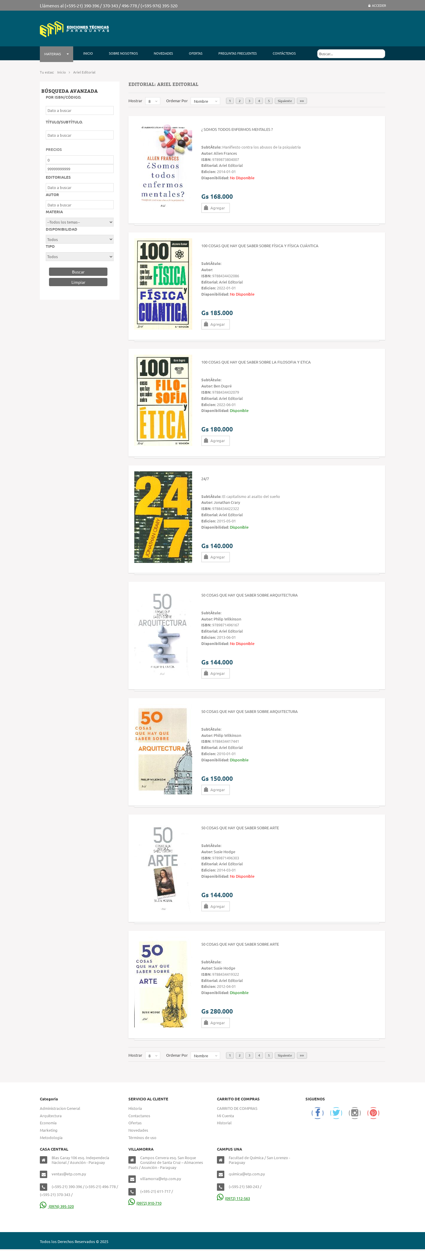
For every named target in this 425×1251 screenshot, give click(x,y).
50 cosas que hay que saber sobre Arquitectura (249, 594)
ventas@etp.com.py (69, 1173)
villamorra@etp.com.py (160, 1178)
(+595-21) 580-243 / (245, 1186)
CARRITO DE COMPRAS (237, 1108)
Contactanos (139, 1115)
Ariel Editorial (231, 165)
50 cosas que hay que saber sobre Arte (240, 827)
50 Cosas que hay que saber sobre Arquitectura (249, 711)
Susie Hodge (224, 851)
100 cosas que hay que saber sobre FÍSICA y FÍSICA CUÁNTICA (259, 245)
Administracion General (60, 1108)
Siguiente (285, 100)
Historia (135, 1108)
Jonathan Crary (227, 502)
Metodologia (51, 1137)
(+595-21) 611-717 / (156, 1191)
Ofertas (135, 1122)
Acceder (377, 5)
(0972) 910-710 (144, 1203)
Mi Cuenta (225, 1115)
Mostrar (135, 100)
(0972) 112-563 (233, 1198)
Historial (224, 1122)
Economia (48, 1122)
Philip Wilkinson (227, 618)
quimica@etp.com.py (247, 1173)
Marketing (49, 1130)
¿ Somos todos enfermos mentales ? (237, 129)
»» (302, 100)
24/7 (205, 478)
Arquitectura (51, 1115)
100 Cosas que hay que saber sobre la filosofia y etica (256, 361)
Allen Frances (225, 153)
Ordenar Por (177, 100)
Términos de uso (142, 1137)
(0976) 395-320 (57, 1206)
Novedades (138, 1130)
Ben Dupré (223, 385)
